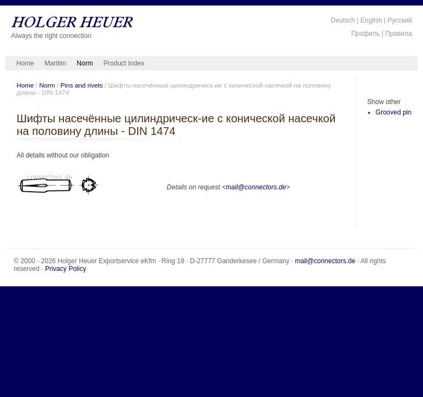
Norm (85, 63)
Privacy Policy (65, 269)
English (371, 20)
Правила (398, 33)
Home (25, 63)
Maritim (55, 63)
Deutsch (342, 20)
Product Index (124, 63)
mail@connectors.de (256, 187)
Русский (399, 20)
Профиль (365, 33)
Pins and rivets (82, 85)
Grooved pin (393, 112)
